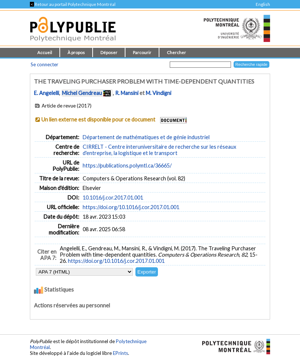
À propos (76, 52)
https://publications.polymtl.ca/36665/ (127, 165)
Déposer (108, 52)
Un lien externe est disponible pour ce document (98, 119)
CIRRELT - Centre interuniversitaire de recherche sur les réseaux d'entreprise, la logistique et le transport (159, 150)
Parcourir (142, 52)
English (263, 4)
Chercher (176, 52)
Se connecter (44, 64)
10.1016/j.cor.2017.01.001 (113, 197)
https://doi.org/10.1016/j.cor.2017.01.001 (131, 207)
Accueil (44, 52)
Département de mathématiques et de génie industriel (146, 137)
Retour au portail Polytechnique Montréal (72, 4)
